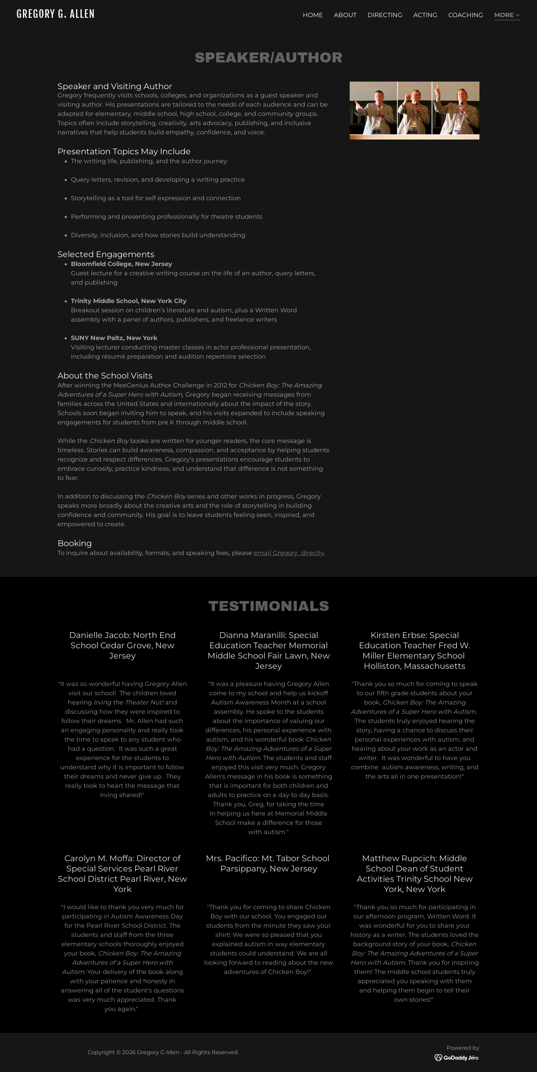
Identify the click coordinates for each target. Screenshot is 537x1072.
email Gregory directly (289, 553)
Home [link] (313, 15)
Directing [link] (384, 15)
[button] (507, 15)
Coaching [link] (465, 15)
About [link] (345, 15)
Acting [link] (425, 15)
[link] (139, 16)
